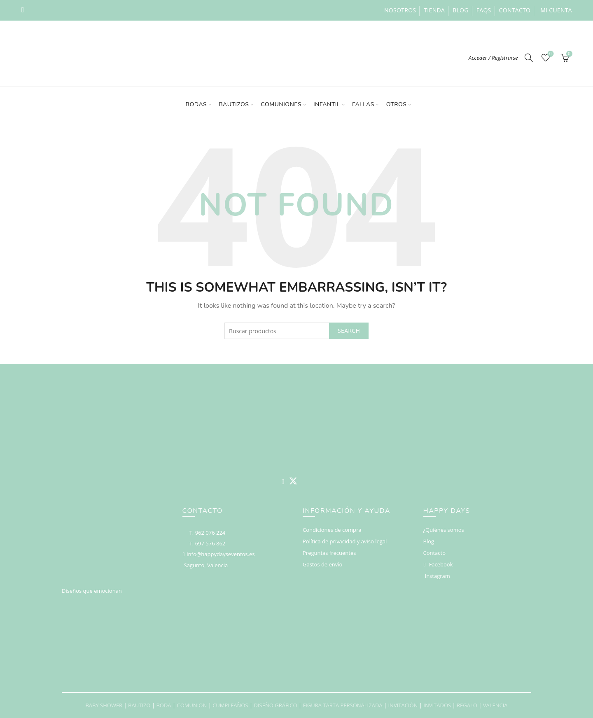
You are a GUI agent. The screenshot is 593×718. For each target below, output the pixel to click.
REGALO (467, 705)
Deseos (549, 54)
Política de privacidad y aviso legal (345, 541)
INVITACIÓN (403, 705)
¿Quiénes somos (443, 529)
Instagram (437, 576)
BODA (163, 705)
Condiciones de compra (332, 529)
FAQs (483, 10)
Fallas (363, 104)
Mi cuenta (556, 10)
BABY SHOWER (103, 705)
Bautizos (234, 104)
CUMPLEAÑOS (230, 705)
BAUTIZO (139, 705)
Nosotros (400, 10)
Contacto (515, 10)
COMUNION (192, 705)
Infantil (326, 104)
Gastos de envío (322, 564)
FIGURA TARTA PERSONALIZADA (342, 705)
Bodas (196, 104)
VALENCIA (495, 705)
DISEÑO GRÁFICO (275, 705)
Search (349, 330)
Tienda (434, 10)
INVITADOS (437, 705)
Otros (396, 104)
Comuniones (281, 104)
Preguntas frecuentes (329, 553)
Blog (461, 10)
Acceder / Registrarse (493, 57)
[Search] (528, 57)
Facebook (441, 564)
